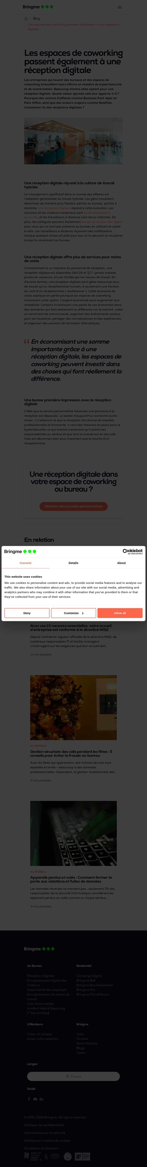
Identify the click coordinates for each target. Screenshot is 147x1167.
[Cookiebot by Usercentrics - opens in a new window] (126, 552)
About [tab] (121, 563)
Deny (27, 613)
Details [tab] (73, 563)
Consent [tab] (26, 563)
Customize (73, 613)
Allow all (120, 613)
